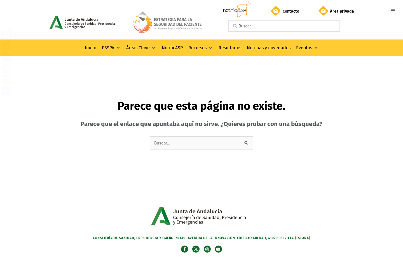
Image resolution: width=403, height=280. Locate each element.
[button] (392, 10)
